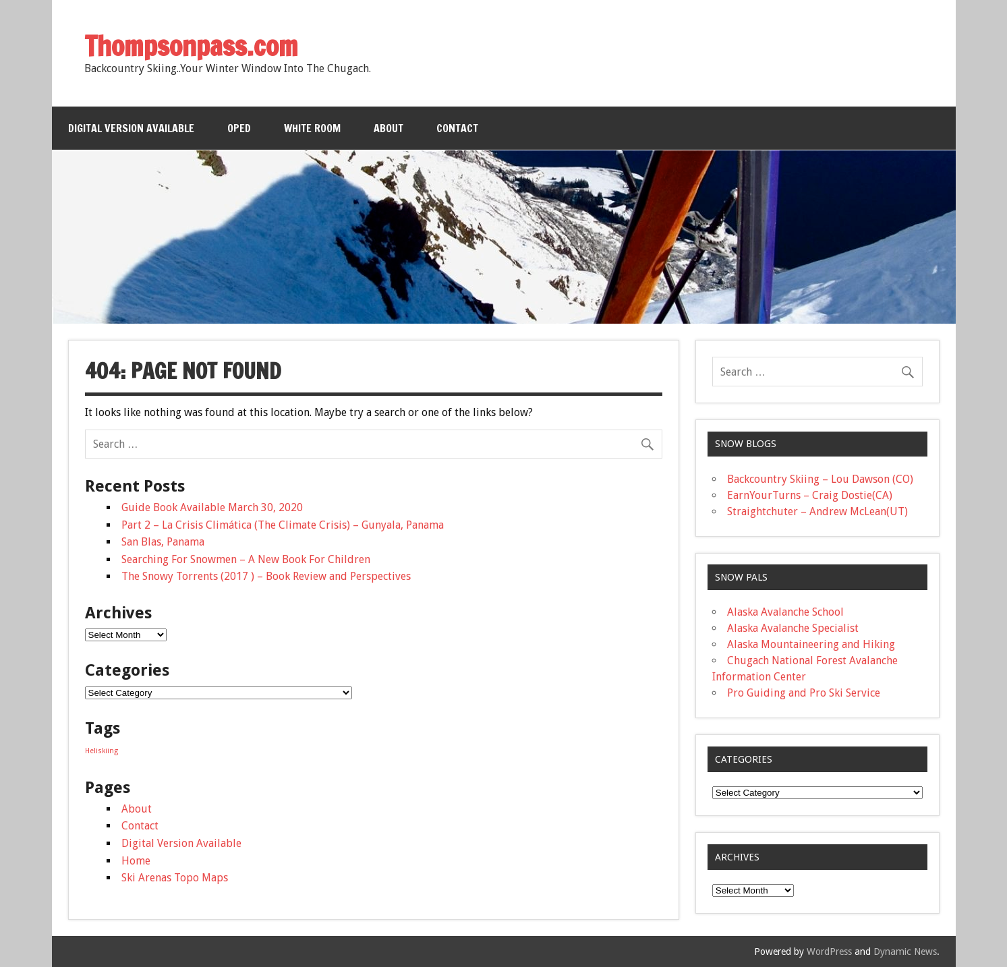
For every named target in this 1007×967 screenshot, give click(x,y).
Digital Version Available (131, 128)
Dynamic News (905, 951)
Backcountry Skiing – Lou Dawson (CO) (820, 479)
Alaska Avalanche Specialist (793, 628)
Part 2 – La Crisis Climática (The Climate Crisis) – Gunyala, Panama (282, 525)
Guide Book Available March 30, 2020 (212, 507)
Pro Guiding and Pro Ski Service (803, 692)
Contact (457, 128)
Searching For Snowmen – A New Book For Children (245, 559)
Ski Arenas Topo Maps (174, 877)
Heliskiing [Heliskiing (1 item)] (101, 750)
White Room (312, 128)
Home (135, 860)
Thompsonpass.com (191, 45)
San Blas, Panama (162, 541)
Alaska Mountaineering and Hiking (811, 644)
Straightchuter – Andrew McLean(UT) (817, 511)
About (388, 128)
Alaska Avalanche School (785, 612)
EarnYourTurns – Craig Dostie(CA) (809, 495)
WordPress (829, 951)
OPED (239, 128)
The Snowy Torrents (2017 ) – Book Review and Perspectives (266, 576)
